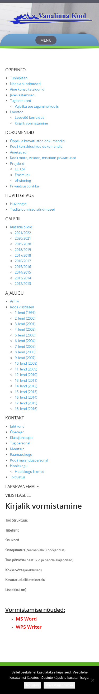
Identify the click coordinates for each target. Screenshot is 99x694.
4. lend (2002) (25, 329)
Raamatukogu (21, 454)
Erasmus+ (22, 174)
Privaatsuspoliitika (24, 186)
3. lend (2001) (25, 323)
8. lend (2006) (25, 352)
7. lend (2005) (25, 346)
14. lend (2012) (26, 386)
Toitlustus (17, 477)
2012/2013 (23, 283)
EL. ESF (20, 169)
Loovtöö (16, 112)
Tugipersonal (20, 443)
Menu (45, 40)
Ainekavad (18, 152)
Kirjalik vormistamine (31, 123)
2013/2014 (23, 278)
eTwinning (23, 180)
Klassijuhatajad (22, 437)
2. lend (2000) (25, 318)
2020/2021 (23, 238)
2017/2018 (23, 255)
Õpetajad (17, 432)
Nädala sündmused (25, 83)
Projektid (17, 163)
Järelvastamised (22, 95)
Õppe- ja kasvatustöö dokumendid (37, 140)
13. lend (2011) (26, 380)
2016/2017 (23, 261)
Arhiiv (14, 301)
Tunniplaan (18, 78)
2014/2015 (23, 272)
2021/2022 (23, 232)
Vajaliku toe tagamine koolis (37, 106)
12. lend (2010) (26, 374)
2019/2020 (23, 244)
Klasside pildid (21, 227)
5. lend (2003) (25, 335)
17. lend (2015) (26, 403)
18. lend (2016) (26, 408)
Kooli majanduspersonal (29, 460)
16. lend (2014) (26, 397)
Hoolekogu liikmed (29, 471)
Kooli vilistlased (22, 307)
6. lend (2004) (25, 340)
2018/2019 (23, 249)
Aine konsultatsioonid (27, 89)
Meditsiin (17, 449)
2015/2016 (23, 266)
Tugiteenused (20, 100)
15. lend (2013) (26, 391)
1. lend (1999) (25, 312)
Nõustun (32, 685)
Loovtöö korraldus (29, 117)
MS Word (26, 619)
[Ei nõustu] (92, 680)
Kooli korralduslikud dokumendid (36, 146)
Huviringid (18, 203)
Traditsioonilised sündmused (32, 209)
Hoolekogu (18, 465)
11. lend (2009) (26, 369)
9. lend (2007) (25, 357)
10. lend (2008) (26, 363)
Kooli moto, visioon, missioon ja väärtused (43, 157)
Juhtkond (17, 426)
